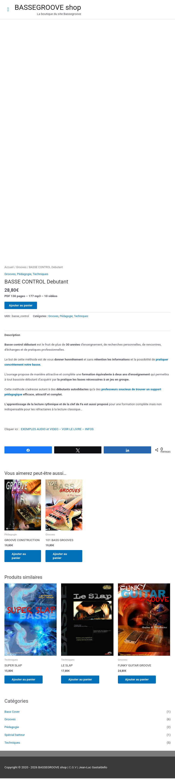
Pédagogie (24, 274)
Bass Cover (12, 712)
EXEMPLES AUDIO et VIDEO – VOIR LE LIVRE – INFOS (57, 429)
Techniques (40, 274)
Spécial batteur (14, 735)
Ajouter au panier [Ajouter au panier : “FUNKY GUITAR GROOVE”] (138, 680)
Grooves (21, 267)
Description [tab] (12, 335)
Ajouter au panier (21, 305)
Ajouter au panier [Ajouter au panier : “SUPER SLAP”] (25, 680)
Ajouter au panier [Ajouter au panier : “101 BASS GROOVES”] (61, 556)
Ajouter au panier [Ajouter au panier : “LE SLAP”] (82, 680)
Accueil (9, 267)
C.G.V (72, 768)
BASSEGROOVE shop (47, 7)
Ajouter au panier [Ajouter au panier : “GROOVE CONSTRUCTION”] (20, 556)
